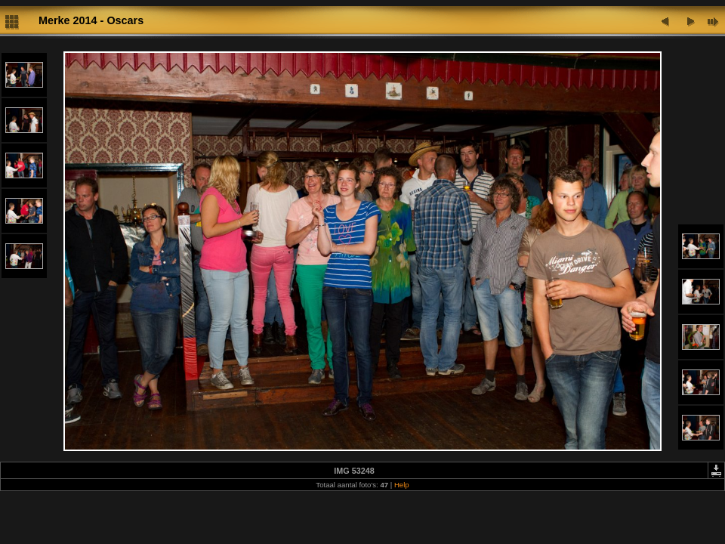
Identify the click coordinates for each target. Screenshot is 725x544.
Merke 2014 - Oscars (91, 20)
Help (401, 485)
